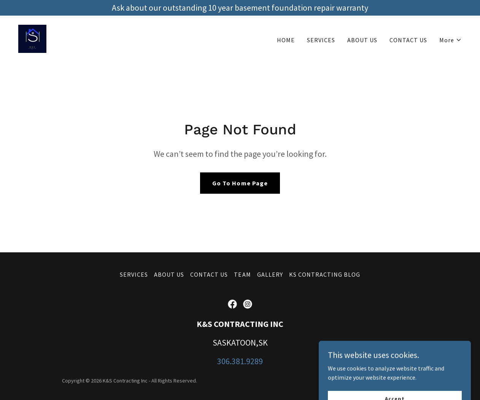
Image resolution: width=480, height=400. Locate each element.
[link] (32, 38)
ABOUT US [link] (362, 40)
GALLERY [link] (270, 274)
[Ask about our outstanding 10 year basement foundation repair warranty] (240, 8)
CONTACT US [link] (408, 40)
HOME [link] (286, 40)
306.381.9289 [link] (240, 361)
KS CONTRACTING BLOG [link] (324, 274)
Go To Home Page (239, 183)
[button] (450, 40)
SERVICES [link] (321, 40)
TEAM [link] (242, 274)
